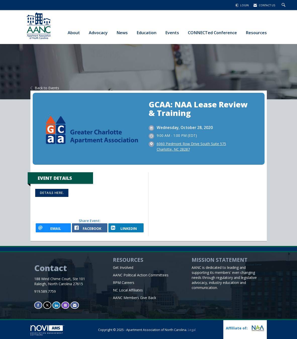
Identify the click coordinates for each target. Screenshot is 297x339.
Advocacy (98, 32)
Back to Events (44, 88)
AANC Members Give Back (134, 297)
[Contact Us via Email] (74, 305)
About (74, 32)
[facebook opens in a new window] (89, 227)
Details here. (52, 193)
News (122, 32)
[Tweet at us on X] (47, 305)
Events (172, 32)
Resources (256, 32)
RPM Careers (123, 282)
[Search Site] (284, 5)
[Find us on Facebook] (38, 305)
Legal (192, 330)
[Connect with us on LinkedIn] (56, 305)
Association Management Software (47, 330)
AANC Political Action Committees (140, 275)
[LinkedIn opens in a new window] (126, 227)
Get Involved (123, 267)
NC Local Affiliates (128, 290)
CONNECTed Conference (212, 32)
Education (146, 32)
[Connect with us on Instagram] (65, 305)
